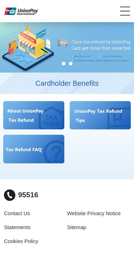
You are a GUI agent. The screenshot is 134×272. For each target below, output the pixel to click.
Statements (17, 227)
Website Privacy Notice (94, 213)
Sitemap (76, 227)
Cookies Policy (21, 241)
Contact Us (17, 213)
